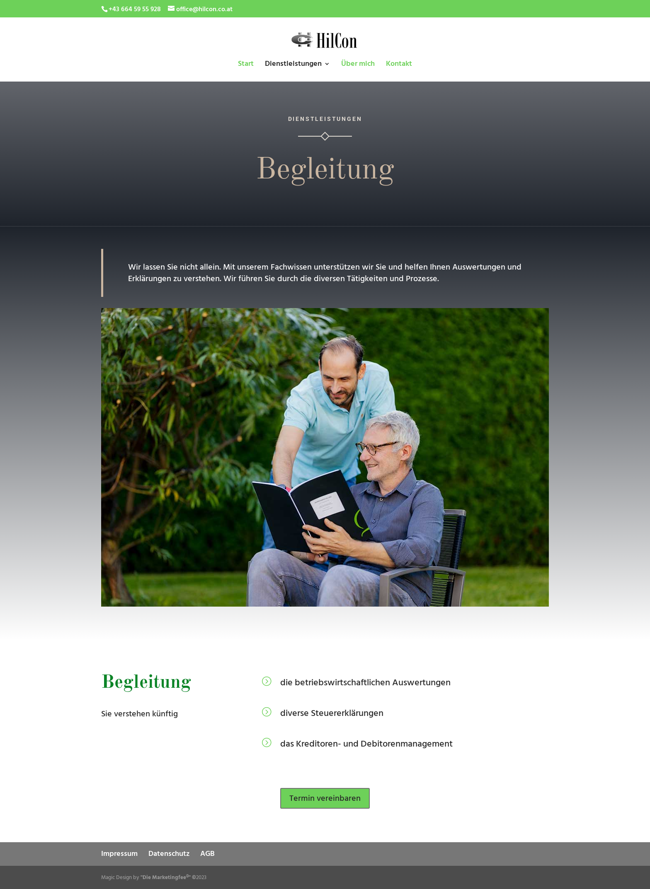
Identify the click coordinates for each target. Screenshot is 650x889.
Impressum (119, 853)
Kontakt (399, 65)
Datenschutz (168, 853)
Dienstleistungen (293, 65)
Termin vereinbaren (325, 798)
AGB (207, 853)
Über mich (358, 65)
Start (246, 65)
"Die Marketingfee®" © (168, 877)
